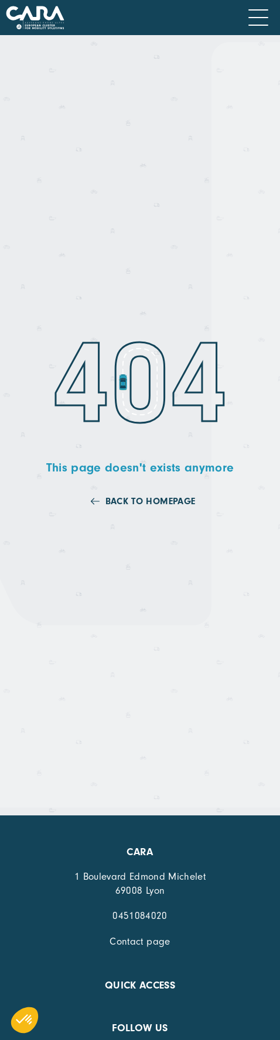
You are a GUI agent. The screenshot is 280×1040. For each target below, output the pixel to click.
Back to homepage (150, 501)
